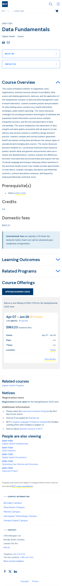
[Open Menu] (58, 4)
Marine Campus (12, 511)
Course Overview (18, 82)
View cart (58, 11)
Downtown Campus (14, 507)
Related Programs (19, 271)
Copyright (24, 581)
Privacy (35, 581)
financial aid (34, 418)
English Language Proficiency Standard (30, 422)
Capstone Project (10, 469)
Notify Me (9, 54)
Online (53, 350)
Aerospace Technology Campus (20, 516)
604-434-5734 (19, 554)
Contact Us (10, 64)
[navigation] (6, 4)
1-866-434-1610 (26, 557)
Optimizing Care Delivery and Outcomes (20, 463)
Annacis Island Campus (16, 520)
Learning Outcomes (21, 259)
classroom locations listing (34, 411)
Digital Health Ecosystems (14, 456)
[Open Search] (50, 4)
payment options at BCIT (31, 428)
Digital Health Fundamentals (15, 442)
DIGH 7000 (20, 193)
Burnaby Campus (13, 502)
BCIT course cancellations (22, 486)
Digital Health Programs (13, 385)
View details (50, 359)
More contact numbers (14, 561)
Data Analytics (9, 449)
